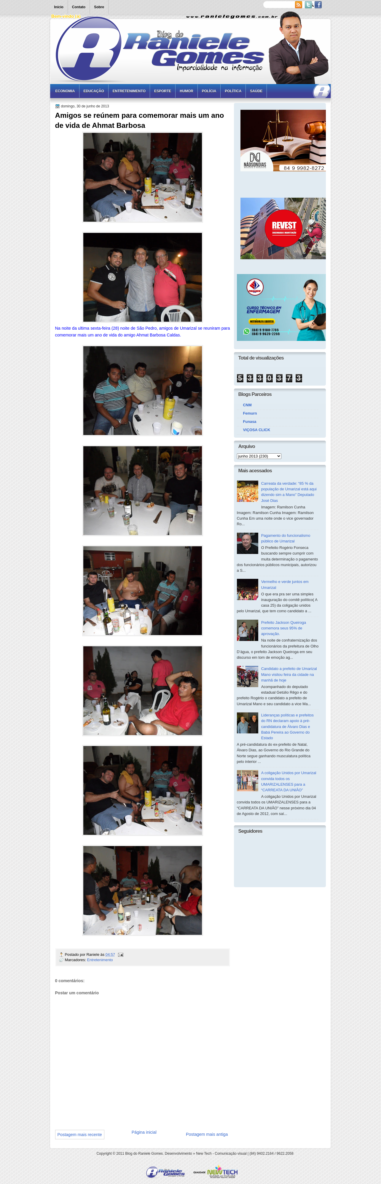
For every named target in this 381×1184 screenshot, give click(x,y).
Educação (94, 91)
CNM (247, 405)
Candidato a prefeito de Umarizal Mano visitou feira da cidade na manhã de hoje (289, 674)
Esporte (162, 91)
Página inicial (144, 1132)
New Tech (203, 1153)
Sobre (99, 7)
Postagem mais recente (80, 1134)
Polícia (209, 91)
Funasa (249, 421)
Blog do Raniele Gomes (144, 1153)
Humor (186, 91)
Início (58, 7)
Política (233, 91)
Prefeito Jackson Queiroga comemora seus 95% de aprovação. (283, 628)
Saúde (256, 91)
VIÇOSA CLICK (256, 430)
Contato (78, 7)
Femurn (250, 413)
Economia (65, 91)
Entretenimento (129, 91)
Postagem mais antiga (207, 1134)
